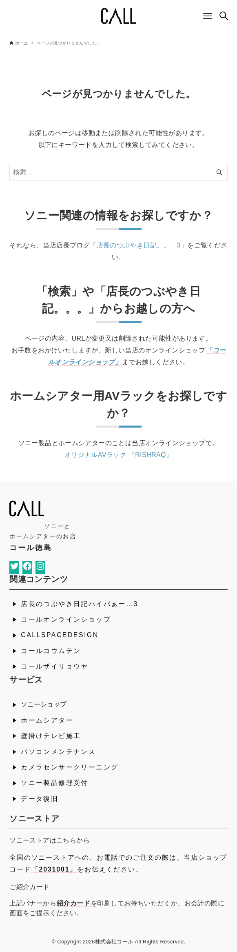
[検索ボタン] (224, 16)
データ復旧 (39, 798)
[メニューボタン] (207, 16)
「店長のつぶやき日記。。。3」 (138, 245)
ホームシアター (47, 720)
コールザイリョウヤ (55, 666)
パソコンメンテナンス (58, 751)
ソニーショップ (43, 704)
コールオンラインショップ (66, 619)
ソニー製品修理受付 (55, 782)
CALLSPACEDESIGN (59, 634)
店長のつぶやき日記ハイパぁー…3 (79, 603)
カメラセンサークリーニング (69, 767)
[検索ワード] (118, 172)
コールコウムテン (51, 650)
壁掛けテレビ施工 (51, 735)
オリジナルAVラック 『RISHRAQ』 (118, 454)
